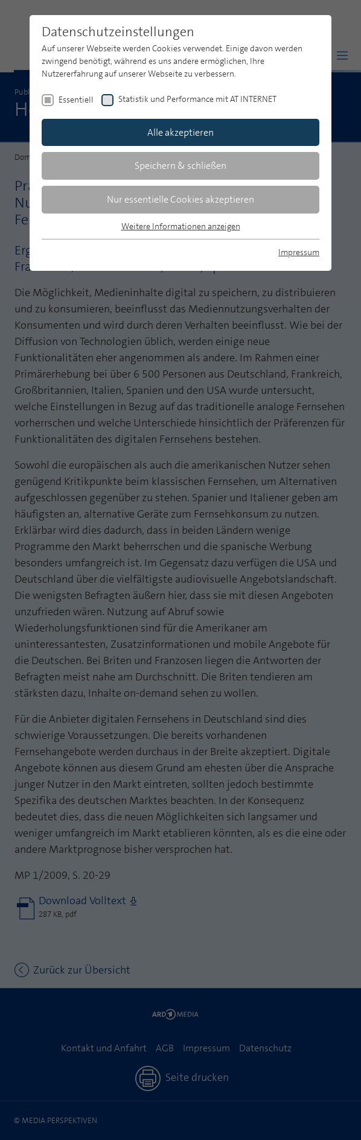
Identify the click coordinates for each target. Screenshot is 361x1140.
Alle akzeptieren (180, 132)
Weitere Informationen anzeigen (180, 226)
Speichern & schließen (180, 165)
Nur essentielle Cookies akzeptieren (180, 199)
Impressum (298, 252)
